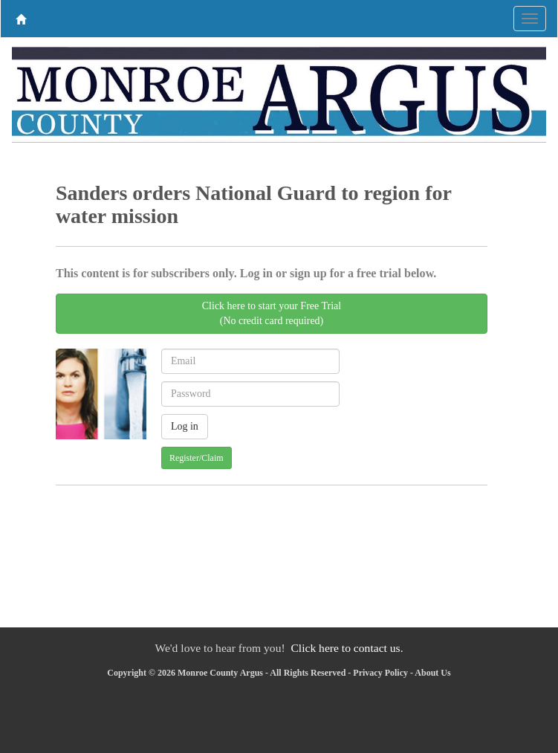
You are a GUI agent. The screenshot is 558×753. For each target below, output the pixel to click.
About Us (432, 673)
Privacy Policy (380, 673)
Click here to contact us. (347, 647)
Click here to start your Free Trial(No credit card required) (271, 313)
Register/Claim (196, 458)
